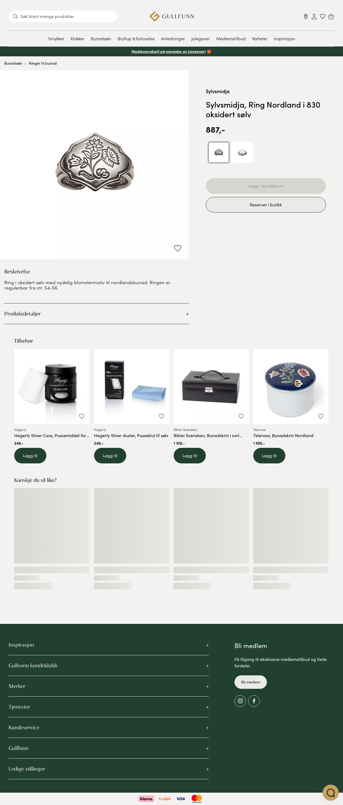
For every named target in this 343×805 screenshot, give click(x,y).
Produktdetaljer (22, 313)
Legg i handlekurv (266, 186)
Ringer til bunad (43, 63)
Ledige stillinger (27, 769)
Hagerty (20, 429)
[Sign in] (314, 16)
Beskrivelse (17, 271)
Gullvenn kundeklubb (33, 665)
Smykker (56, 38)
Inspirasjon (284, 38)
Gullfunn (18, 748)
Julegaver (200, 38)
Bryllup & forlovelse (136, 38)
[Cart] (331, 16)
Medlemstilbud (231, 38)
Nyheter (259, 38)
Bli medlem (250, 682)
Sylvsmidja (218, 91)
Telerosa (259, 429)
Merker (17, 686)
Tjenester (19, 707)
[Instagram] (240, 701)
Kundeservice (24, 727)
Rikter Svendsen (185, 429)
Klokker (77, 38)
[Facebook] (254, 701)
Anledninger (173, 38)
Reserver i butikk (266, 204)
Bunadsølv (101, 38)
